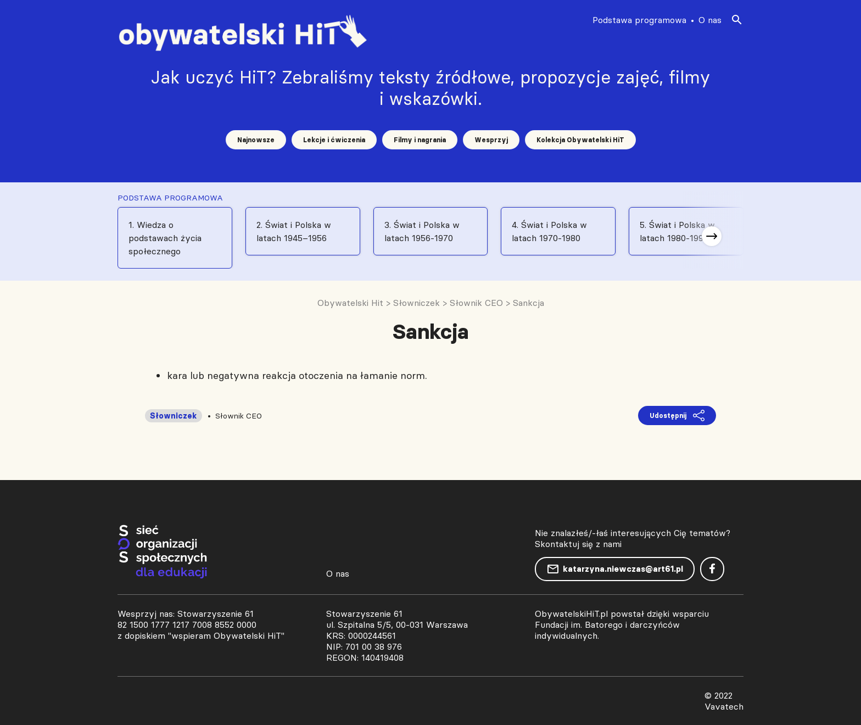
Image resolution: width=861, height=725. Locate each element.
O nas (710, 19)
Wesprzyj (491, 140)
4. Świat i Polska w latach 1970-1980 (549, 231)
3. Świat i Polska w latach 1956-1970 (422, 231)
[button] (712, 236)
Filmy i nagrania (420, 140)
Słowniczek (173, 416)
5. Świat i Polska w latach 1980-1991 (677, 231)
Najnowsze (256, 140)
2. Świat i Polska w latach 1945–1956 (293, 231)
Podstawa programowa (639, 19)
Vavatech (724, 706)
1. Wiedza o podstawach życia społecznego (165, 237)
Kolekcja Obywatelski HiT (580, 140)
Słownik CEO (238, 416)
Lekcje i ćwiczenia (334, 140)
